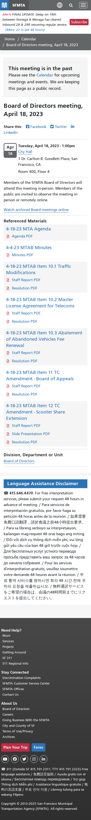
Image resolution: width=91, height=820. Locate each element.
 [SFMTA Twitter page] (24, 759)
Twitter (61, 127)
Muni (6, 636)
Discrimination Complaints (21, 678)
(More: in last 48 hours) (25, 30)
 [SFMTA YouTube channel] (5, 759)
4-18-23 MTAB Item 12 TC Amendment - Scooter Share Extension (35, 412)
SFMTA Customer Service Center (26, 683)
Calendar (28, 39)
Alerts (6, 14)
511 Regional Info (15, 663)
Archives (8, 737)
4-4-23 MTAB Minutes (29, 247)
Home (10, 39)
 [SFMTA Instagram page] (34, 759)
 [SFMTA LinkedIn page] (43, 759)
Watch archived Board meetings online (36, 210)
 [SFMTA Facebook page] (15, 759)
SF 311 (7, 658)
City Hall (25, 152)
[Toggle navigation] (83, 5)
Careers (7, 714)
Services (8, 641)
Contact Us (10, 695)
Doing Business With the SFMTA (26, 720)
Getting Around (14, 652)
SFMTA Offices (13, 689)
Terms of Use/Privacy (17, 731)
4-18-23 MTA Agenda (28, 229)
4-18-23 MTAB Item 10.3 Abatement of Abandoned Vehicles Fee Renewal (44, 339)
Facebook (38, 127)
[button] (60, 5)
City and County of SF (18, 726)
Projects (8, 647)
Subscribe (79, 22)
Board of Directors (19, 461)
